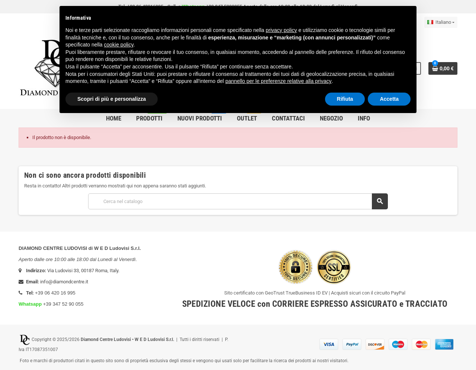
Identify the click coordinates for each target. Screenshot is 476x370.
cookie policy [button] (119, 45)
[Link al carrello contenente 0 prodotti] (442, 68)
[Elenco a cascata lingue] (440, 22)
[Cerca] (237, 201)
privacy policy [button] (281, 30)
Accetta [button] (389, 99)
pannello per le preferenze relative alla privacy (278, 81)
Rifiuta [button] (345, 99)
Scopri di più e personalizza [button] (111, 99)
